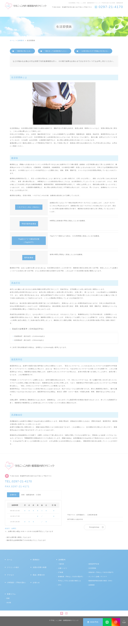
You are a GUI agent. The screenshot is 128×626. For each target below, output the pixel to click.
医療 (8, 598)
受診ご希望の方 (93, 13)
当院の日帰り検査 (40, 567)
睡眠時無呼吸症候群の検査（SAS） (101, 580)
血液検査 (92, 585)
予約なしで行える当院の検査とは (54, 13)
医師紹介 (36, 559)
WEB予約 (92, 622)
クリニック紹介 (20, 13)
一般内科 (61, 564)
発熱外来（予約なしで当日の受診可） (102, 572)
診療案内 (34, 13)
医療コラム (108, 13)
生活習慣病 (92, 568)
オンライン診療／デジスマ (98, 576)
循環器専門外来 (94, 564)
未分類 (8, 602)
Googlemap (94, 527)
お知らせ (36, 582)
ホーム (8, 13)
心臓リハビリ (78, 13)
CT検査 (60, 572)
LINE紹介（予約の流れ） (17, 582)
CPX (59, 585)
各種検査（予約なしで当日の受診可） (71, 576)
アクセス (119, 13)
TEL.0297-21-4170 (18, 481)
